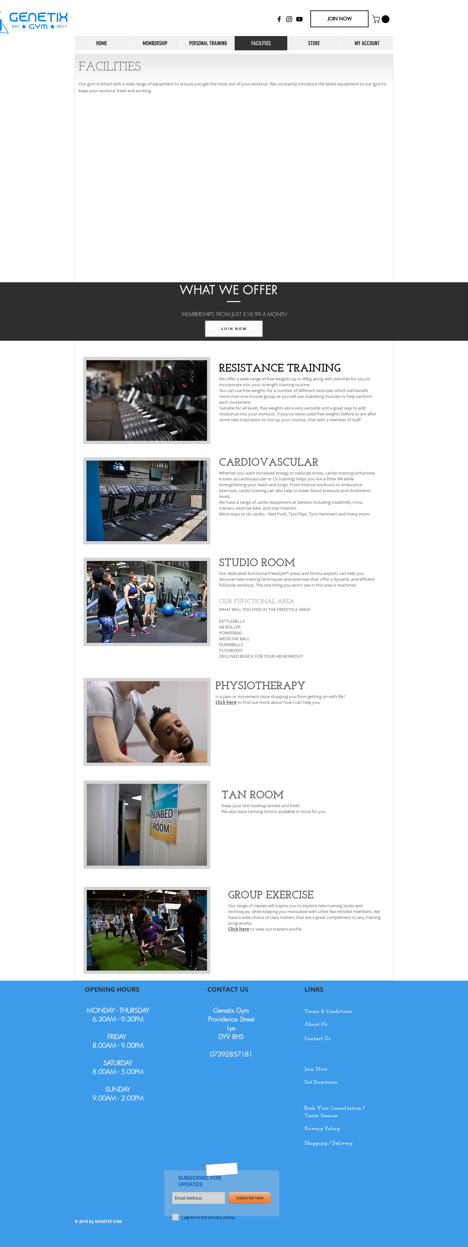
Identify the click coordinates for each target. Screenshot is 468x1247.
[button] (381, 19)
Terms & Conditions (328, 1011)
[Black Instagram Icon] (289, 19)
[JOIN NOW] (339, 18)
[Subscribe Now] (249, 1198)
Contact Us (318, 1038)
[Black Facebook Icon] (279, 19)
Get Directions (321, 1082)
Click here (238, 929)
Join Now (316, 1069)
